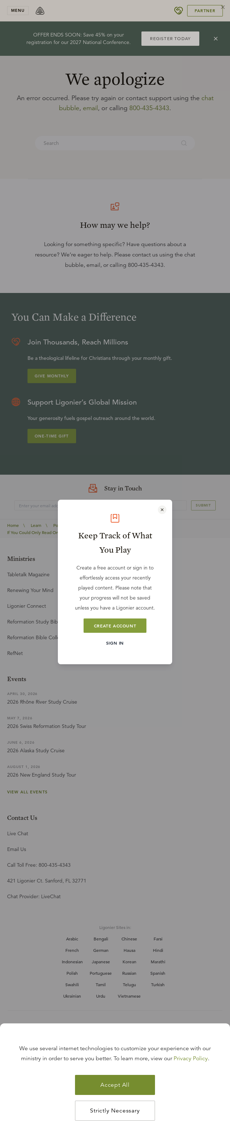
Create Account (115, 625)
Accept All (115, 1084)
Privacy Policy (191, 1058)
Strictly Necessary (115, 1110)
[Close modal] (162, 509)
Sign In (115, 643)
